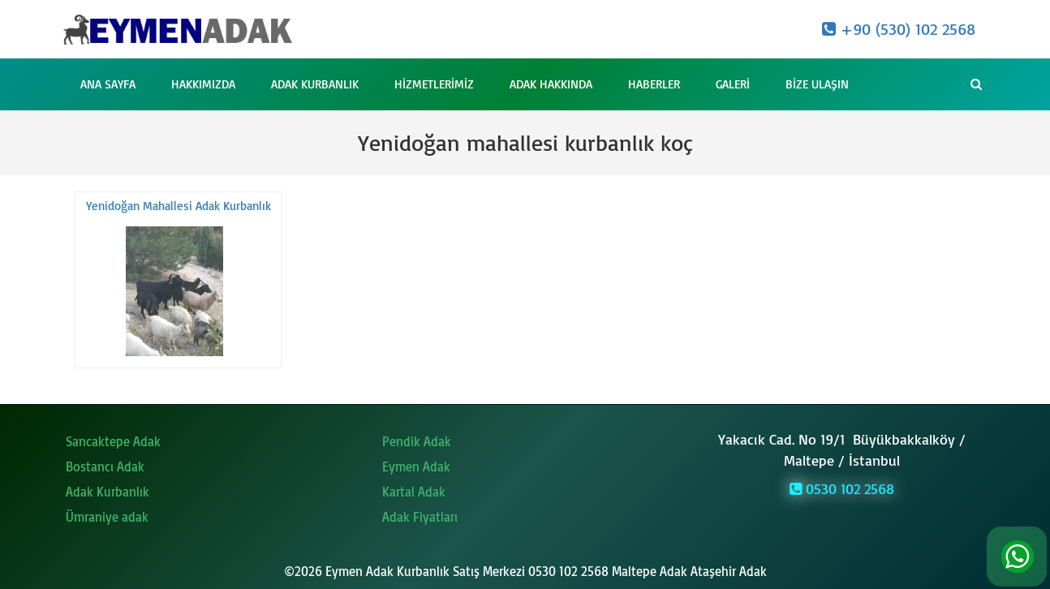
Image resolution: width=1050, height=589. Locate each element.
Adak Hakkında (551, 84)
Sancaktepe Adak (113, 441)
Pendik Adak (416, 441)
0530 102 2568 (842, 488)
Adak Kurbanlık (315, 84)
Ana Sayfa (108, 84)
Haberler (654, 84)
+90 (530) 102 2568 (898, 29)
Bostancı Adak (105, 466)
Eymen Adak (416, 466)
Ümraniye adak (107, 517)
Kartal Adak (413, 492)
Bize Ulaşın (817, 84)
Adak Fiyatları (420, 517)
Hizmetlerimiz (434, 84)
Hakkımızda (203, 84)
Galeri (733, 84)
